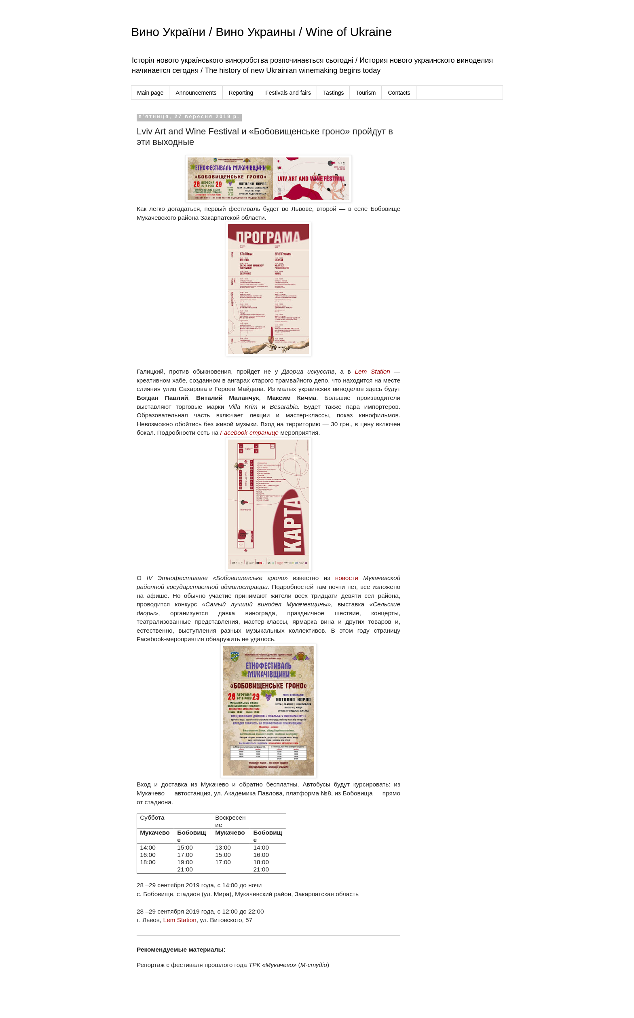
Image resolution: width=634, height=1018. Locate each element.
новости (346, 577)
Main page (150, 92)
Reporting (241, 92)
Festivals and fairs (288, 92)
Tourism (366, 92)
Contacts (399, 92)
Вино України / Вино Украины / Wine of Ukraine (261, 31)
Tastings (333, 92)
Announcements (195, 92)
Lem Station (180, 919)
